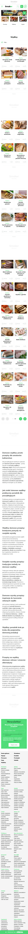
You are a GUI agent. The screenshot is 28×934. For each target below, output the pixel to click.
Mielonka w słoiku (20, 385)
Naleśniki (3, 775)
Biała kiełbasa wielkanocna (7, 362)
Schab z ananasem (7, 133)
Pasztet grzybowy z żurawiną (7, 296)
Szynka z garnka (21, 294)
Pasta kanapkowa (5, 773)
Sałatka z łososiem (18, 795)
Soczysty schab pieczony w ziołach (21, 273)
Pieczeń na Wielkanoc (7, 156)
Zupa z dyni (4, 791)
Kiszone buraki (17, 879)
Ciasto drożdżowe (5, 815)
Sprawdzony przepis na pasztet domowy (21, 156)
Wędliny (7, 58)
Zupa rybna (17, 838)
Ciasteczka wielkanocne (7, 840)
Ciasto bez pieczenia (6, 823)
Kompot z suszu (18, 849)
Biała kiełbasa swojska (7, 272)
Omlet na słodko (5, 770)
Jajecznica (3, 768)
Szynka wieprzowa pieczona (20, 204)
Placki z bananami (5, 784)
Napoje (3, 755)
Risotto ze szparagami (19, 823)
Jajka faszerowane (5, 835)
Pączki (2, 856)
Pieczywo (4, 758)
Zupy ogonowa (4, 790)
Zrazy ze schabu (18, 782)
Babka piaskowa (5, 845)
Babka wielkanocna (6, 842)
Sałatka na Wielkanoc (19, 802)
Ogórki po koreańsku (19, 886)
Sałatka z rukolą (18, 800)
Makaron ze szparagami (20, 861)
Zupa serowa (4, 800)
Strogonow (3, 896)
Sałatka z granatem (19, 805)
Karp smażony (17, 843)
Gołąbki (16, 813)
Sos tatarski (4, 847)
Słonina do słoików (18, 888)
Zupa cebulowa (5, 807)
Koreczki (3, 865)
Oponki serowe (4, 860)
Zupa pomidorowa (5, 805)
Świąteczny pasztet (7, 203)
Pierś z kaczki (17, 768)
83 (15, 418)
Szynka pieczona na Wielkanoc (21, 225)
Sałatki (16, 760)
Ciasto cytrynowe (5, 825)
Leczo (2, 892)
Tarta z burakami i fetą (19, 922)
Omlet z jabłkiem (5, 777)
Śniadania (17, 753)
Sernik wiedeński (18, 866)
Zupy (2, 760)
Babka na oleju (5, 818)
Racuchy (3, 772)
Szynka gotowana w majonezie (7, 341)
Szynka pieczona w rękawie (7, 225)
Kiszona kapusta (18, 871)
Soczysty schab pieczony (7, 60)
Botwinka (16, 856)
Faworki (3, 858)
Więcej (15, 740)
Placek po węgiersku (6, 894)
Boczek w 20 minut (7, 407)
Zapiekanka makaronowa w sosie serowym (19, 897)
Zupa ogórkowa (5, 804)
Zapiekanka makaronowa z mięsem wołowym (19, 906)
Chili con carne (4, 899)
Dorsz (15, 777)
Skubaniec (3, 829)
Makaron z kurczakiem (19, 772)
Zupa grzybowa (18, 840)
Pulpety (16, 770)
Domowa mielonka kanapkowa (20, 408)
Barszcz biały (4, 797)
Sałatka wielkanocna (6, 849)
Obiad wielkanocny (6, 836)
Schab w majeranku (20, 133)
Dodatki (16, 755)
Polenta (16, 830)
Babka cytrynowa (5, 843)
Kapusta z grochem (18, 842)
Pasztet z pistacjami (7, 82)
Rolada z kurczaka (18, 924)
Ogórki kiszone (17, 874)
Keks (15, 852)
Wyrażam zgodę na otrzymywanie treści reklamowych (12, 735)
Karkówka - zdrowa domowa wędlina (21, 363)
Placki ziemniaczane (19, 773)
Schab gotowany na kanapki (20, 60)
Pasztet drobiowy (5, 838)
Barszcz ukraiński (5, 795)
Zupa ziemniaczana (6, 798)
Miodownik (3, 827)
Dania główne (5, 753)
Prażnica (3, 786)
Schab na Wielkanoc (20, 317)
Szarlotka (3, 816)
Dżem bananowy (18, 885)
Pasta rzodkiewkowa (19, 863)
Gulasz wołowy (5, 897)
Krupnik (16, 815)
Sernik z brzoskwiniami (19, 865)
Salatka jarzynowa (18, 798)
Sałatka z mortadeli (19, 804)
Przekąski (17, 758)
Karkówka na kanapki (7, 385)
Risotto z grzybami (18, 820)
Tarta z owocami (5, 871)
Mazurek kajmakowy (6, 872)
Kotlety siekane (17, 775)
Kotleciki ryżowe (18, 829)
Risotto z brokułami (19, 822)
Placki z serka (4, 779)
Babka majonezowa (6, 874)
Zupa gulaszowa (5, 802)
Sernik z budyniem (5, 813)
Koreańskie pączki (5, 866)
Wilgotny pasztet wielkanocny (7, 317)
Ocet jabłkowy (17, 872)
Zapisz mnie (14, 745)
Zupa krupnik (4, 793)
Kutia (15, 850)
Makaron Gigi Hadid (19, 910)
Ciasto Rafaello (5, 820)
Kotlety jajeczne (18, 921)
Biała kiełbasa (20, 339)
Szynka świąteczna (20, 82)
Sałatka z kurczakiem (19, 797)
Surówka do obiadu (19, 790)
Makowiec (3, 822)
